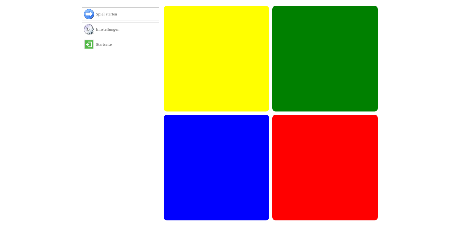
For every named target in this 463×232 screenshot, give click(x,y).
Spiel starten (104, 14)
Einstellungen (105, 29)
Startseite (102, 44)
